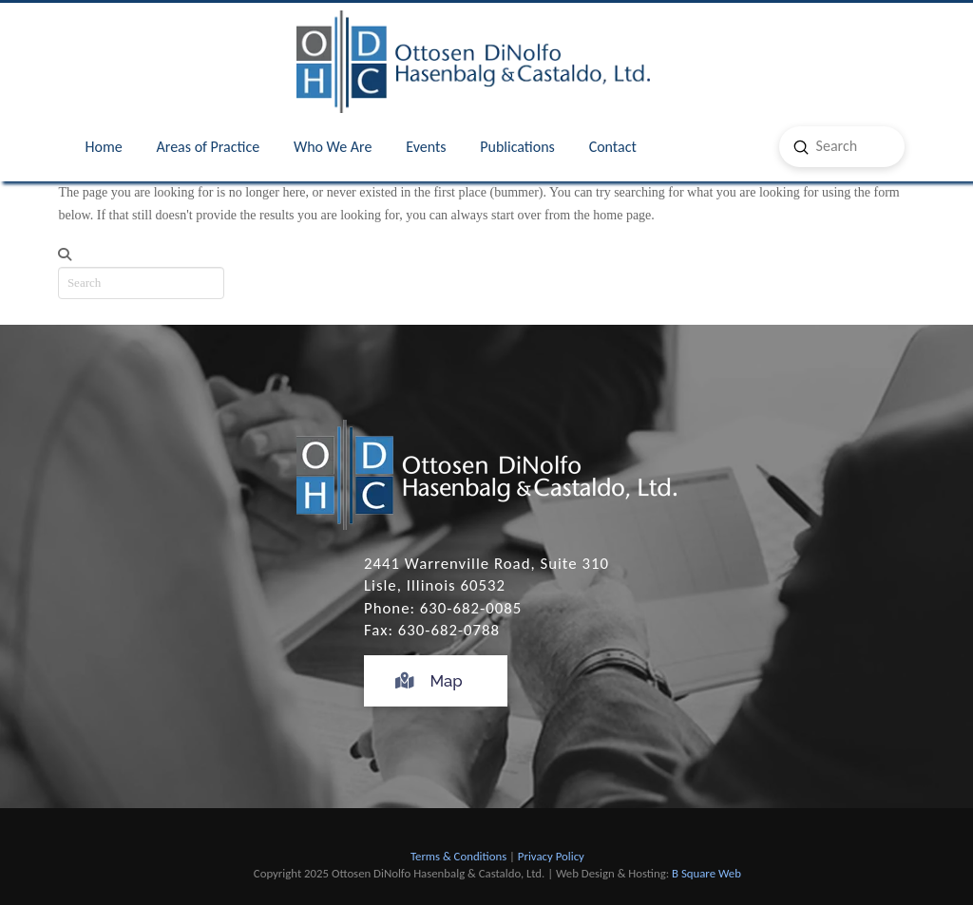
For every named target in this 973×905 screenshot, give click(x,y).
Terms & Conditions (458, 856)
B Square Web (706, 873)
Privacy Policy (551, 856)
